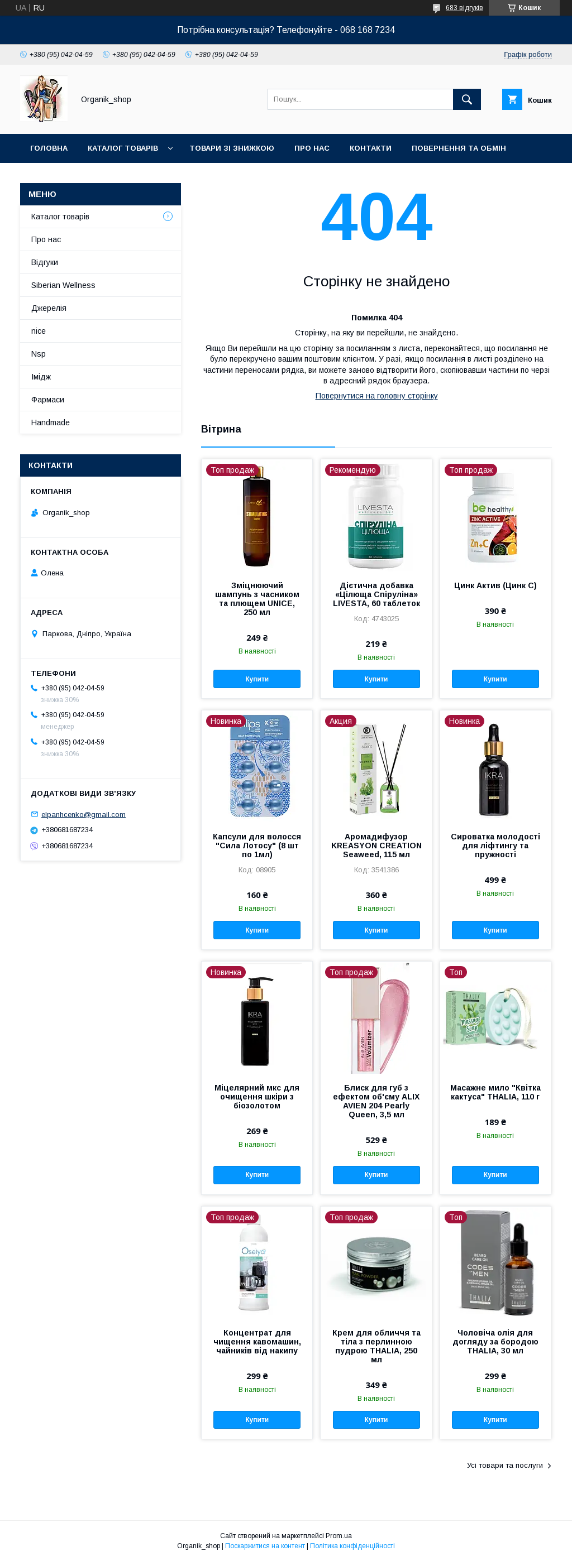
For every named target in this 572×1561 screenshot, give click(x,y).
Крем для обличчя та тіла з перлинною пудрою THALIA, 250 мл (376, 1346)
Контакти (371, 148)
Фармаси (47, 399)
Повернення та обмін (459, 148)
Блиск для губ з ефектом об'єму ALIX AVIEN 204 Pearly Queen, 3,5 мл (376, 1101)
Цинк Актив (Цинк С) (495, 585)
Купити (257, 679)
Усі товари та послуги (505, 1465)
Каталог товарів (123, 148)
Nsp (38, 353)
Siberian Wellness (63, 285)
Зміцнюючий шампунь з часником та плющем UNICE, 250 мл (257, 599)
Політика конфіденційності (352, 1546)
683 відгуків (464, 8)
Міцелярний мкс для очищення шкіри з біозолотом (256, 1096)
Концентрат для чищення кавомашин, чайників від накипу (257, 1341)
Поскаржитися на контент (265, 1546)
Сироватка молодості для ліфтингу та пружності (495, 845)
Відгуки (44, 262)
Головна (49, 148)
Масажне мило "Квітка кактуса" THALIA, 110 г (495, 1092)
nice (38, 330)
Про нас (312, 148)
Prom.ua (339, 1536)
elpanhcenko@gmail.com (83, 814)
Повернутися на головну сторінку (377, 395)
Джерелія (48, 308)
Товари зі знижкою (231, 148)
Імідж (41, 376)
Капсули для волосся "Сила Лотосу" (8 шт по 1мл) (257, 845)
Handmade (50, 422)
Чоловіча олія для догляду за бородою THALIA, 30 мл (495, 1341)
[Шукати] (467, 99)
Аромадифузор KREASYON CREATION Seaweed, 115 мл (376, 845)
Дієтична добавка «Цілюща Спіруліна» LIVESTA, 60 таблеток (376, 594)
